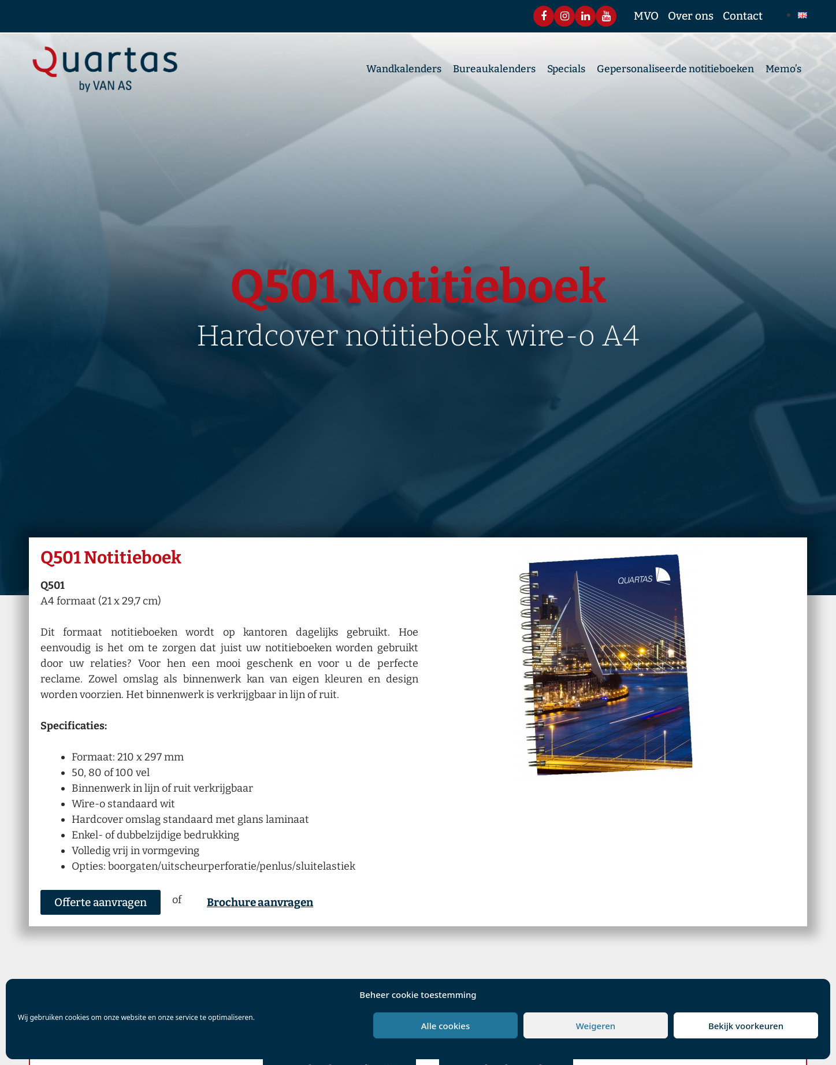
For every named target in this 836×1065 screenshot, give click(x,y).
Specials (566, 71)
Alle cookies (445, 1025)
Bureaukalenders (494, 71)
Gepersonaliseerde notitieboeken (675, 71)
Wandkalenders (403, 71)
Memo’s (783, 71)
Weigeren (595, 1025)
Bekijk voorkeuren (745, 1025)
